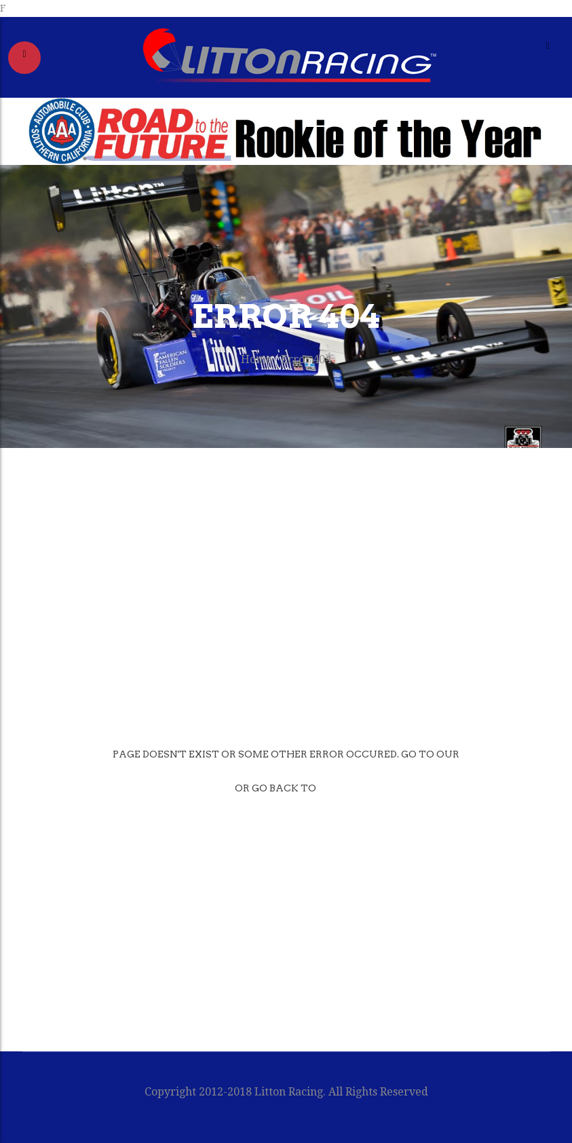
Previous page (385, 788)
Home (256, 359)
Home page (176, 788)
